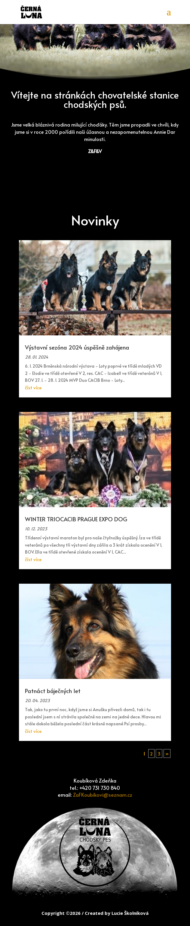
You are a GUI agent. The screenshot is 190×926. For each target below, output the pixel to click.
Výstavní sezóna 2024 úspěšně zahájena (77, 347)
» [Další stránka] (167, 753)
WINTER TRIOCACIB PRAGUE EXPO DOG (76, 519)
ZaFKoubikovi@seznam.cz (102, 794)
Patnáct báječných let (53, 691)
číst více (33, 387)
